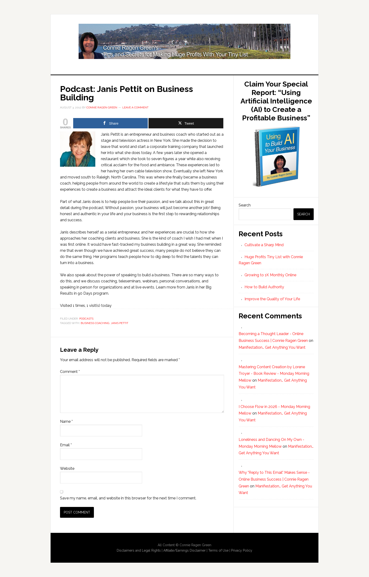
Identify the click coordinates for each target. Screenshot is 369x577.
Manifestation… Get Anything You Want (272, 347)
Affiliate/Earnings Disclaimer (184, 550)
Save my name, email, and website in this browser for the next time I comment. (128, 498)
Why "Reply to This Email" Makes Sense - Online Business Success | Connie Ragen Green (274, 479)
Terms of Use (218, 550)
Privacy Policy (241, 550)
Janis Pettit (119, 323)
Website (67, 468)
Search (245, 205)
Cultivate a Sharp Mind (264, 245)
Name (66, 421)
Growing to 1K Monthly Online (270, 275)
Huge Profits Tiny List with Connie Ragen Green (184, 41)
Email (66, 445)
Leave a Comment (135, 107)
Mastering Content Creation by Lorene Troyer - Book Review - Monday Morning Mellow (274, 374)
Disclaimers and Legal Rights (139, 550)
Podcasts (86, 318)
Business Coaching (95, 323)
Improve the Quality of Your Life (272, 299)
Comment (70, 371)
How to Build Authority (264, 287)
